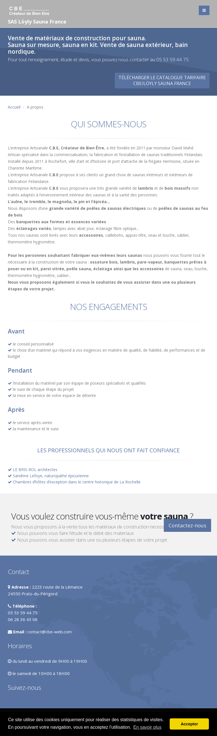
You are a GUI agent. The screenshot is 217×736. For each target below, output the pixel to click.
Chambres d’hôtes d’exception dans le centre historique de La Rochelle (77, 482)
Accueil (14, 107)
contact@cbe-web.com (49, 631)
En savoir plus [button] (147, 727)
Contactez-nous (187, 525)
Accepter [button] (189, 724)
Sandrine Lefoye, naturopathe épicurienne (51, 475)
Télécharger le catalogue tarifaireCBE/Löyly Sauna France (162, 80)
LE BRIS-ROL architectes (35, 469)
